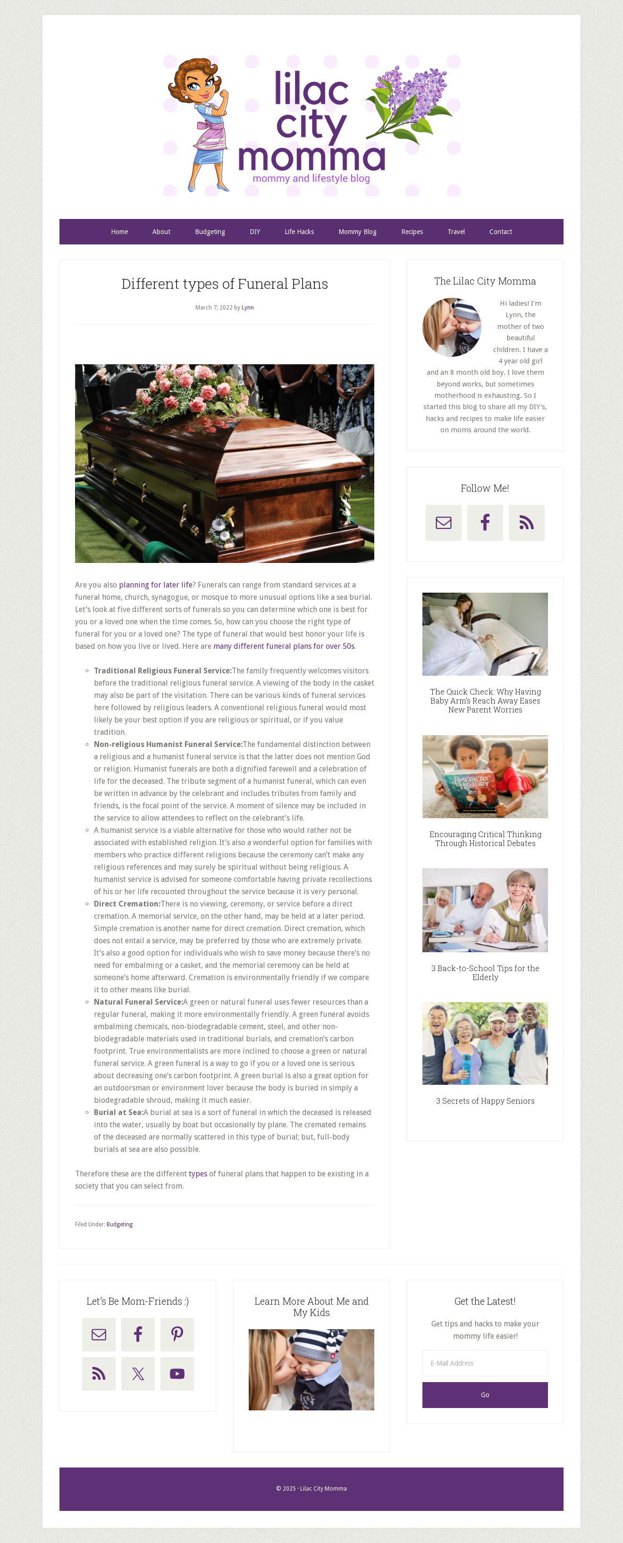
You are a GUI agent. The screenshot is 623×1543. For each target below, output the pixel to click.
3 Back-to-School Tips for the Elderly (485, 972)
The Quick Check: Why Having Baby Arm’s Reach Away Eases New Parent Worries (485, 700)
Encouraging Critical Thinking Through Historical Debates (485, 838)
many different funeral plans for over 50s (283, 646)
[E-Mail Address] (485, 1363)
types (198, 1173)
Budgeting (120, 1224)
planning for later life (156, 584)
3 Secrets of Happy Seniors (485, 1101)
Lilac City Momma (311, 125)
